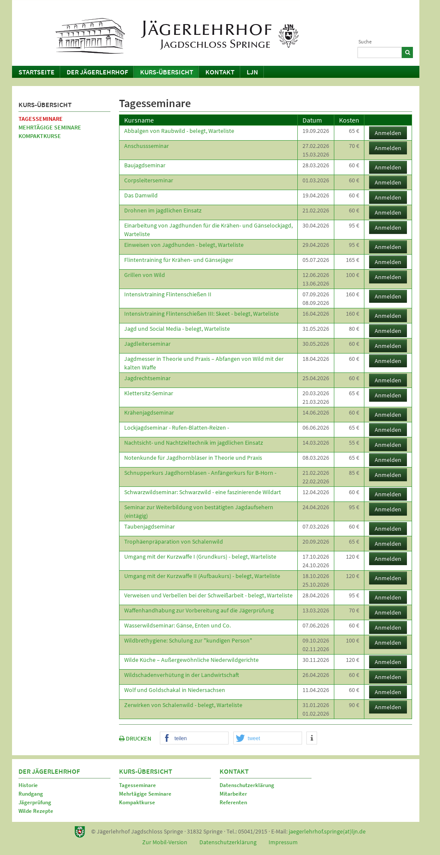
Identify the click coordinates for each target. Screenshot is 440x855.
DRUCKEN (135, 738)
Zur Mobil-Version (164, 842)
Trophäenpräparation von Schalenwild (173, 541)
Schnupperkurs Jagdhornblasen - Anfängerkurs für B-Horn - (200, 473)
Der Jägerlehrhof (97, 72)
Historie (28, 785)
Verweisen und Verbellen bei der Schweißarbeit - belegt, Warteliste (208, 595)
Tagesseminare (40, 119)
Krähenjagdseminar (149, 412)
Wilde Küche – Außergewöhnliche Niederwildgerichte (191, 660)
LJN (252, 72)
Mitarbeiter (233, 793)
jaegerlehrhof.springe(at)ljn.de (327, 831)
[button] (194, 738)
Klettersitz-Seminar (148, 393)
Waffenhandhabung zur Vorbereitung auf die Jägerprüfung (199, 610)
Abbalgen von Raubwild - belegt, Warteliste (179, 131)
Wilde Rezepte (35, 811)
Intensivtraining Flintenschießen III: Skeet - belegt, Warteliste (201, 313)
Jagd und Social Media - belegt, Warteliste (177, 328)
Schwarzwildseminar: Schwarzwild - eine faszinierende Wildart (202, 492)
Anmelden (388, 133)
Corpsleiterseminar (148, 180)
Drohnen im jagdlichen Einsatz (163, 210)
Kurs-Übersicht (166, 72)
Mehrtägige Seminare (49, 127)
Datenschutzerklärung (247, 785)
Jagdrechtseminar (147, 378)
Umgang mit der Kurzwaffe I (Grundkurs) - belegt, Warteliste (200, 556)
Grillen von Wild (144, 275)
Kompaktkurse (39, 136)
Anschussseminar (146, 146)
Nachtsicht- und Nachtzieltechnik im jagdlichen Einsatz (193, 442)
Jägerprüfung (34, 802)
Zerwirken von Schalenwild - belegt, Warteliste (183, 705)
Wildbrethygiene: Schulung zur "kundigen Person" (188, 640)
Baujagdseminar (144, 165)
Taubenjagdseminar (149, 526)
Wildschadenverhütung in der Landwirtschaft (181, 675)
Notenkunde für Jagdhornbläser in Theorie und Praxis (193, 457)
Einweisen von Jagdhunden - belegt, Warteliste (184, 245)
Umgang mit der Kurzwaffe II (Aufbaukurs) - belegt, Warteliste (202, 576)
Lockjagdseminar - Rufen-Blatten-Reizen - (176, 427)
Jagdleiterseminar (147, 344)
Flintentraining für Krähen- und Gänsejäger (178, 260)
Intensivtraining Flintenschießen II (167, 294)
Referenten (233, 802)
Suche (365, 41)
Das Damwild (141, 195)
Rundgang (30, 793)
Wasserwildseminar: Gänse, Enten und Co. (177, 625)
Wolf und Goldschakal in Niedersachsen (174, 690)
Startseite (36, 72)
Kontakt (220, 72)
